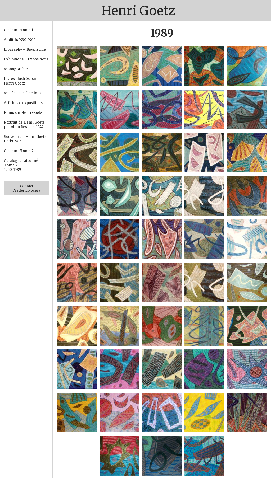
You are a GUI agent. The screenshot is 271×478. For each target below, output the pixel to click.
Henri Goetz (138, 10)
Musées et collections (22, 93)
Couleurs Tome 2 (19, 151)
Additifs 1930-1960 (20, 40)
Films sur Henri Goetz (23, 112)
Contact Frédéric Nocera (26, 188)
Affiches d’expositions (23, 103)
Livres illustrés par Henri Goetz (20, 81)
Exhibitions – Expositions (26, 59)
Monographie (16, 69)
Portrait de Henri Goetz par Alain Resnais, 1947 (24, 124)
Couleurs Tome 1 (18, 30)
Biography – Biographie (25, 49)
